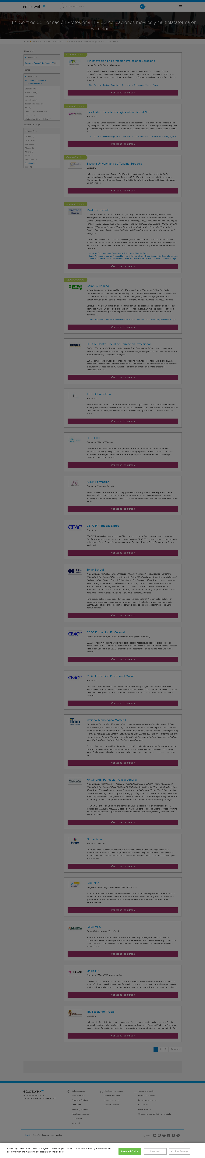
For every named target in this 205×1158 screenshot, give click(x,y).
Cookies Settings (179, 1151)
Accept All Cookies (130, 1151)
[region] (102, 1150)
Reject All (155, 1151)
